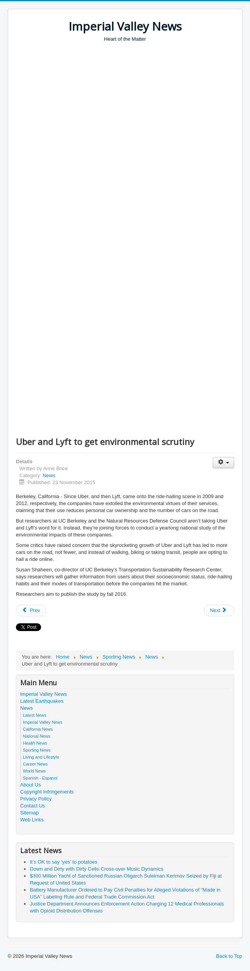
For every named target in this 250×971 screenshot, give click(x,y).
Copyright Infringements (47, 792)
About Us (30, 785)
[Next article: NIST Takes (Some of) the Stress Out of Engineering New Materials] (219, 610)
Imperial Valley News (43, 694)
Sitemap (29, 813)
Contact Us (32, 806)
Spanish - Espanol (40, 778)
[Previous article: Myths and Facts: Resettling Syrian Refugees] (31, 610)
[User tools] (223, 462)
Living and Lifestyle (41, 757)
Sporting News (37, 750)
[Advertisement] (133, 101)
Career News (35, 764)
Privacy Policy (36, 799)
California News (38, 729)
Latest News (35, 715)
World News (34, 771)
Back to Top (229, 956)
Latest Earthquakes (42, 701)
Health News (35, 743)
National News (36, 736)
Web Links (31, 820)
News (49, 475)
